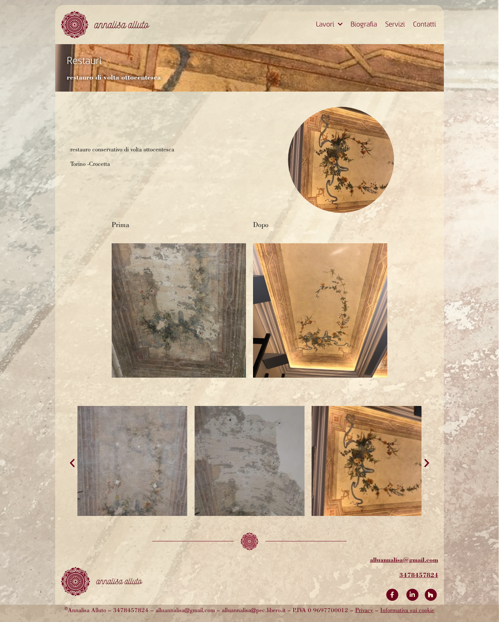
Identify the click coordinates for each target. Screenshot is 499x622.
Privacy (364, 611)
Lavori (329, 24)
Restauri (84, 60)
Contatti (424, 24)
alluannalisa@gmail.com (404, 559)
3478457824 (418, 575)
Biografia (364, 24)
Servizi (395, 24)
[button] (72, 463)
